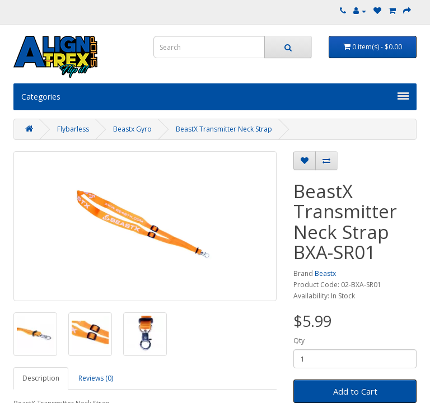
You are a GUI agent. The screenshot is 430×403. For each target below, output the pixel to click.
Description (40, 378)
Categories (215, 96)
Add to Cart (355, 391)
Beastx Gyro (132, 129)
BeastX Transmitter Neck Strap (224, 129)
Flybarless (73, 129)
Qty (299, 340)
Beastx (325, 273)
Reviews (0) (95, 378)
